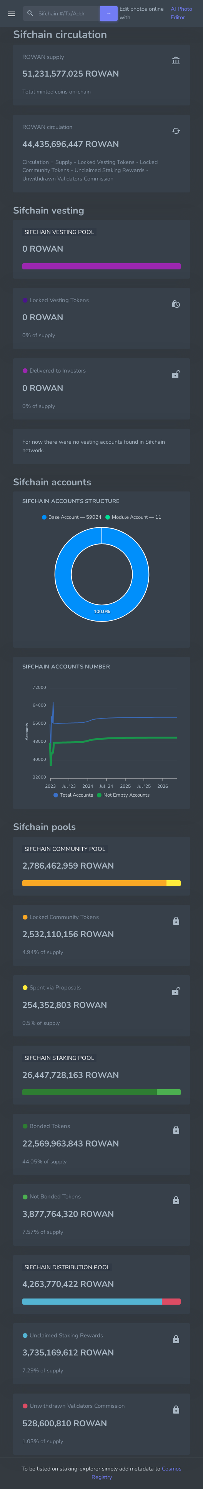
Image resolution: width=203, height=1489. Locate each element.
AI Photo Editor (181, 13)
